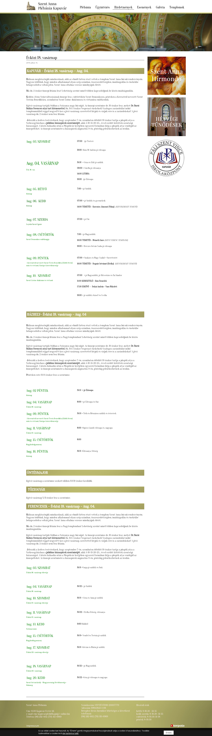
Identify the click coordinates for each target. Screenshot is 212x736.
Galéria (160, 7)
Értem (169, 732)
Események (144, 7)
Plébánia (85, 7)
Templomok (176, 7)
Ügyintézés (102, 7)
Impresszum (32, 725)
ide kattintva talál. (70, 733)
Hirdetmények (123, 7)
